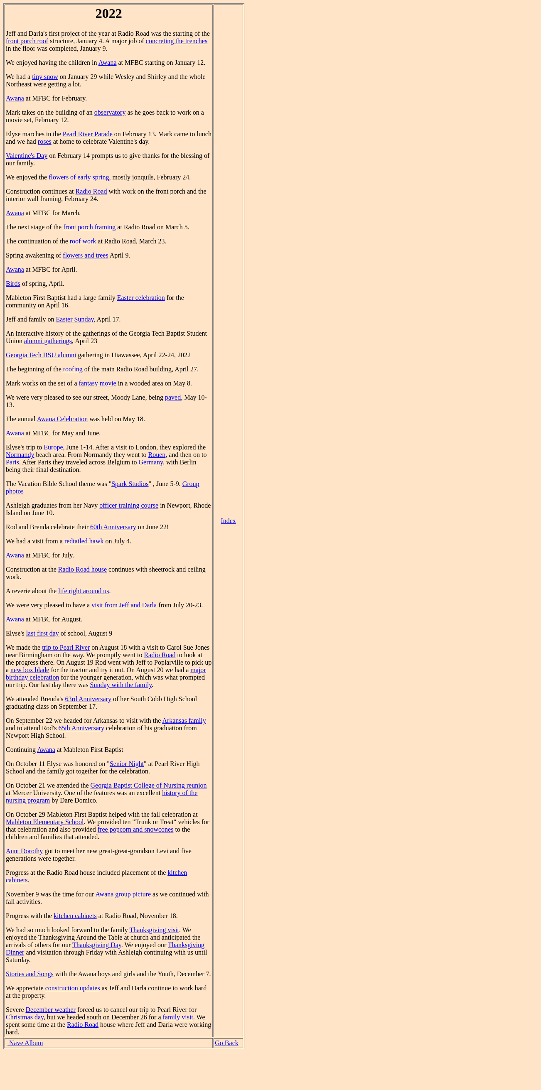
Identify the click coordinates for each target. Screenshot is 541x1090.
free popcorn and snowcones (136, 829)
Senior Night (127, 763)
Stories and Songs (30, 973)
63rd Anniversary (88, 698)
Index (228, 520)
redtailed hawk (84, 541)
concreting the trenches (176, 40)
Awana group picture (123, 894)
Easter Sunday (75, 319)
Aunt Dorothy (24, 850)
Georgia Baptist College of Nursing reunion (148, 785)
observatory (110, 112)
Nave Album (25, 1042)
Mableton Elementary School (45, 821)
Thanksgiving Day (96, 944)
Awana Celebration (62, 418)
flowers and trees (85, 255)
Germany (150, 462)
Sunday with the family (121, 684)
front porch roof (27, 40)
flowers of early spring (79, 177)
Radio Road (91, 191)
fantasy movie (97, 383)
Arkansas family (184, 720)
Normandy (20, 454)
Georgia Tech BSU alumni (41, 354)
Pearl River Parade (88, 133)
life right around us (83, 590)
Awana (107, 62)
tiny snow (45, 76)
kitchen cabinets (75, 915)
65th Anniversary (81, 728)
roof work (83, 241)
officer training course (128, 505)
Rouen (157, 454)
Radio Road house (82, 569)
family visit (178, 1017)
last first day (42, 633)
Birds (13, 283)
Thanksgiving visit (154, 929)
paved (173, 397)
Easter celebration (141, 297)
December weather (51, 1009)
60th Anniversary (113, 526)
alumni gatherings (48, 340)
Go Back (226, 1042)
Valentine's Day (26, 155)
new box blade (29, 669)
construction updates (72, 988)
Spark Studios (129, 483)
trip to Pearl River (66, 647)
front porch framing (89, 227)
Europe (53, 447)
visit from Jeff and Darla (124, 605)
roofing (73, 369)
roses (45, 141)
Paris (12, 462)
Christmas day (25, 1017)
